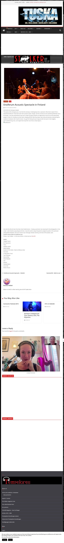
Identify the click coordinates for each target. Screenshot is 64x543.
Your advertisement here (8, 441)
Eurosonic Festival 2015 (11, 241)
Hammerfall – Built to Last (54, 210)
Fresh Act (22, 28)
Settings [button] (4, 539)
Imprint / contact (6, 435)
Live (16, 28)
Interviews (47, 28)
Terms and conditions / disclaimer (10, 429)
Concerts (6, 101)
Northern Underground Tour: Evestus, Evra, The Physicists (31, 252)
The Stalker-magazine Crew (8, 438)
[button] (17, 29)
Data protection (7, 431)
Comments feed (6, 473)
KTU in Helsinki (50, 241)
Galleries (30, 28)
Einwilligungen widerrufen (8, 459)
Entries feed (5, 470)
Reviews (38, 28)
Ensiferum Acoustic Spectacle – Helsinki (13, 210)
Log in (3, 467)
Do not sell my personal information (10, 537)
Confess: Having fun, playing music (38, 2)
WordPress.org (5, 476)
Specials (9, 32)
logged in (11, 268)
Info (16, 32)
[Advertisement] (32, 44)
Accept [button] (10, 539)
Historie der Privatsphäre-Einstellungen (11, 456)
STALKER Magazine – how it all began (11, 447)
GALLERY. (33, 173)
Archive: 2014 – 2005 (26, 32)
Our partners (5, 444)
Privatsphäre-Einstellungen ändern (10, 453)
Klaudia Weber (13, 107)
